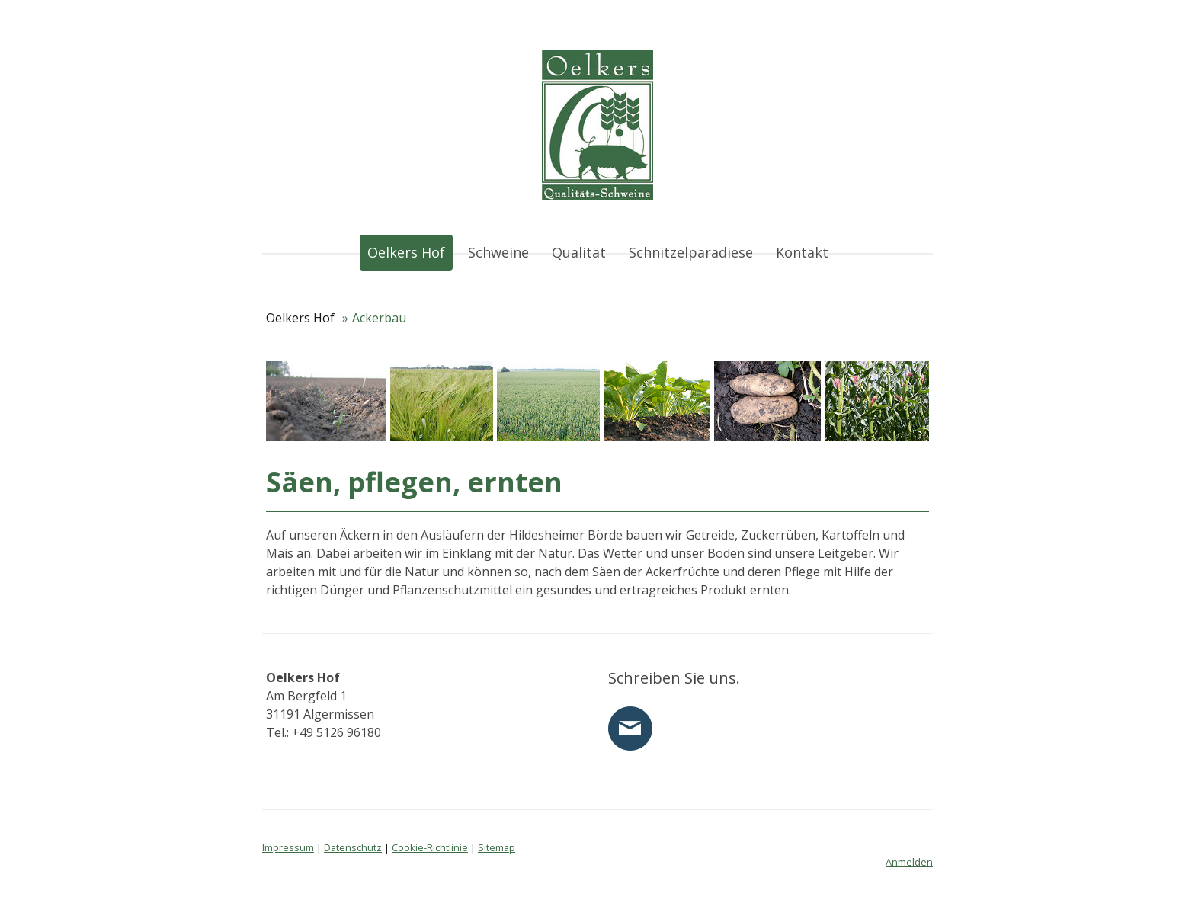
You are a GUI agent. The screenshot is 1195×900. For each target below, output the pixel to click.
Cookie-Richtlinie (430, 847)
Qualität (579, 252)
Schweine (498, 252)
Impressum (288, 847)
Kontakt (802, 252)
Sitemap (496, 847)
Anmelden (909, 862)
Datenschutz (353, 847)
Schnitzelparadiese (691, 252)
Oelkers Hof (406, 252)
